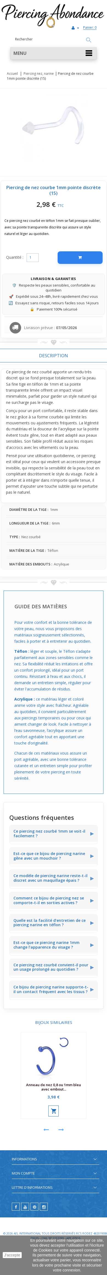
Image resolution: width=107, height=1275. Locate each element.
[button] (53, 53)
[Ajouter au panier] (80, 257)
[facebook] (16, 1207)
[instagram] (44, 1207)
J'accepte (12, 1255)
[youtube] (25, 1207)
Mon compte (23, 1173)
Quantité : (14, 257)
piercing (19, 371)
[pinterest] (34, 1207)
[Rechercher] (88, 40)
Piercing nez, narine (39, 73)
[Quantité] (33, 257)
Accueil (12, 73)
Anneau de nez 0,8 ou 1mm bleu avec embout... (53, 1087)
